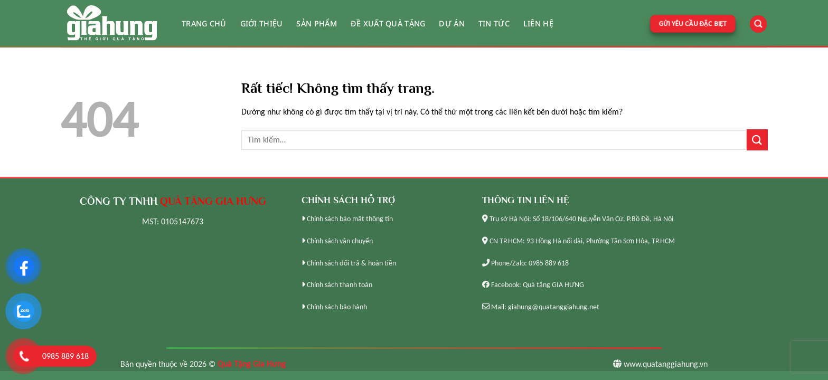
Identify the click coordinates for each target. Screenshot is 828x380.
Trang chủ (204, 23)
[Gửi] (757, 139)
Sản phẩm (316, 23)
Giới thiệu (261, 23)
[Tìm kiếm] (758, 24)
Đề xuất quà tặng (388, 23)
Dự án (451, 23)
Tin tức (494, 23)
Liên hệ (538, 23)
